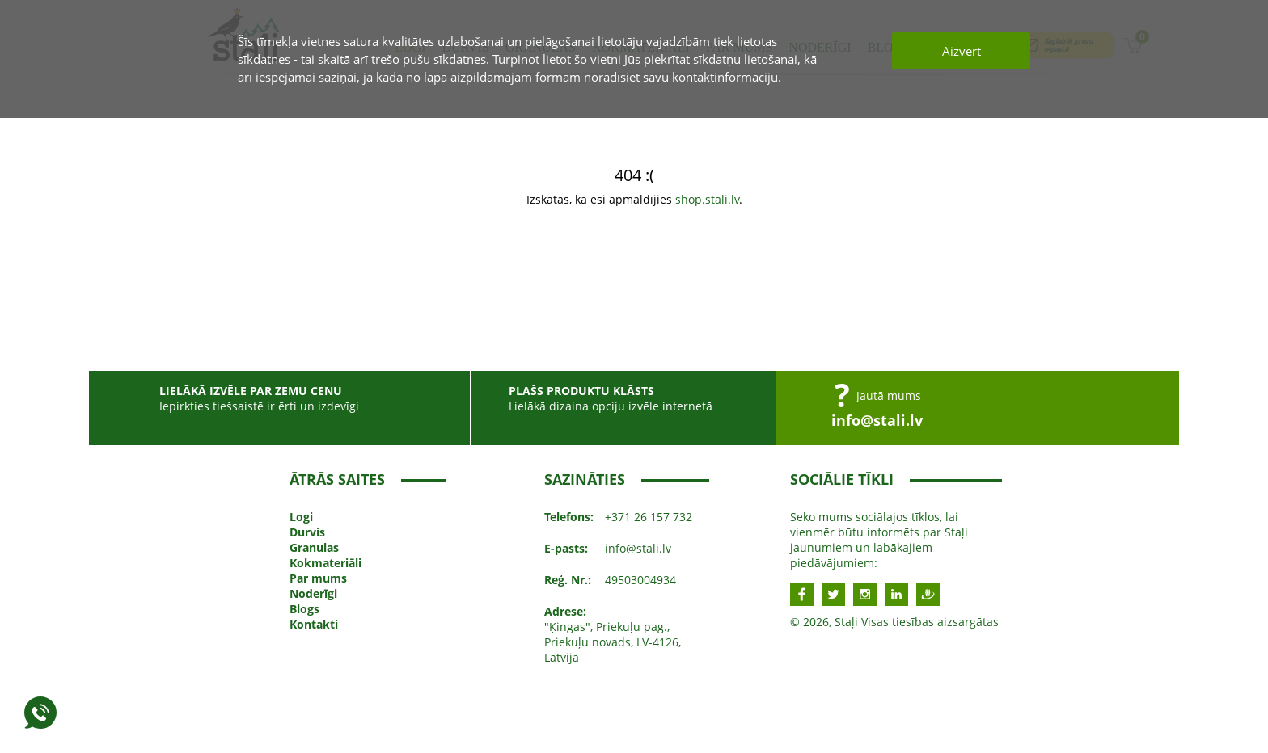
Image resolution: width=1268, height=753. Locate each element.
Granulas (314, 547)
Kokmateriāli (325, 562)
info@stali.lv (877, 420)
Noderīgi (313, 593)
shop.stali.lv (707, 199)
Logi (301, 516)
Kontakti (314, 624)
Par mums (318, 578)
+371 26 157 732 (648, 516)
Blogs (304, 608)
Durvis (307, 532)
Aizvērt (961, 51)
